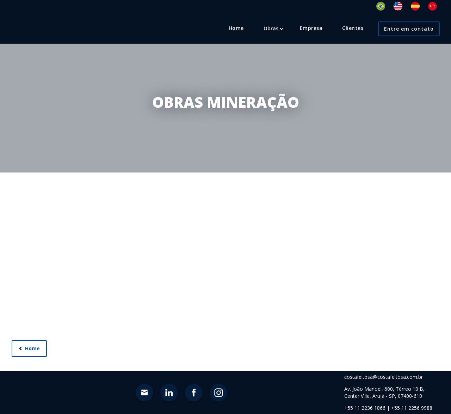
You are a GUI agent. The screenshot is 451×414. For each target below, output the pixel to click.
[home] (36, 18)
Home (236, 28)
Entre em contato (409, 28)
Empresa (311, 28)
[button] (271, 28)
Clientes (352, 28)
